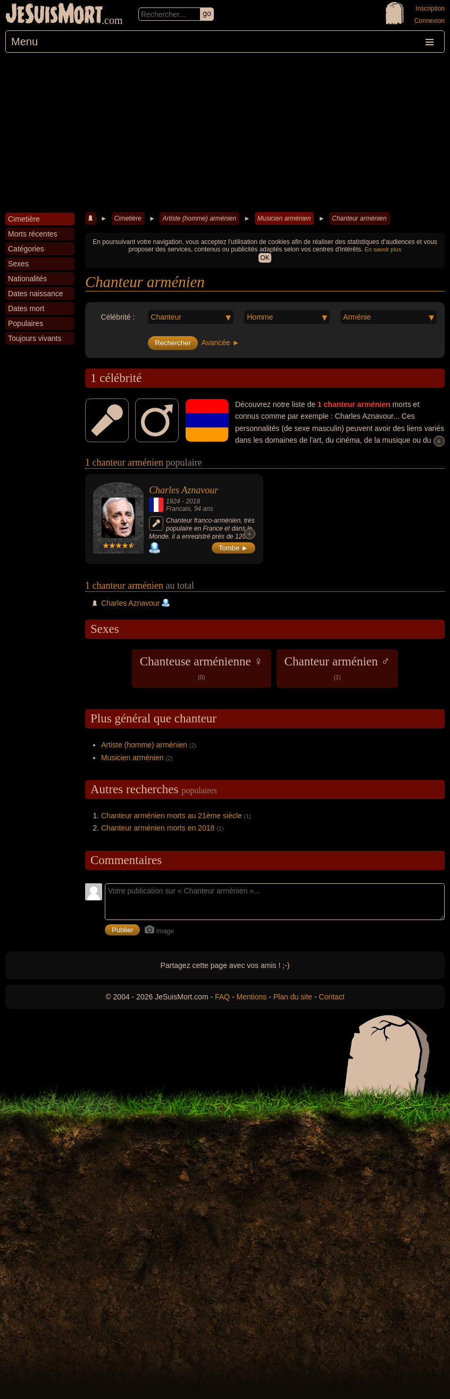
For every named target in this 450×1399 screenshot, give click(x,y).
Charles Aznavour (183, 490)
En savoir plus (382, 249)
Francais (178, 509)
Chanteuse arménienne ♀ (201, 667)
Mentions (251, 997)
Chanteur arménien (359, 218)
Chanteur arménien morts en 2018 (157, 828)
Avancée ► (221, 342)
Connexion (429, 21)
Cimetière (127, 218)
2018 (193, 501)
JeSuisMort (54, 15)
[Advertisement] (225, 132)
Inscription (430, 8)
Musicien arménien (284, 218)
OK (264, 258)
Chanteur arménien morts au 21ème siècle (171, 815)
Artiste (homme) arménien (199, 218)
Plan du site (292, 997)
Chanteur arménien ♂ (337, 667)
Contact (331, 997)
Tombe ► (233, 548)
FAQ (222, 997)
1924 (173, 501)
